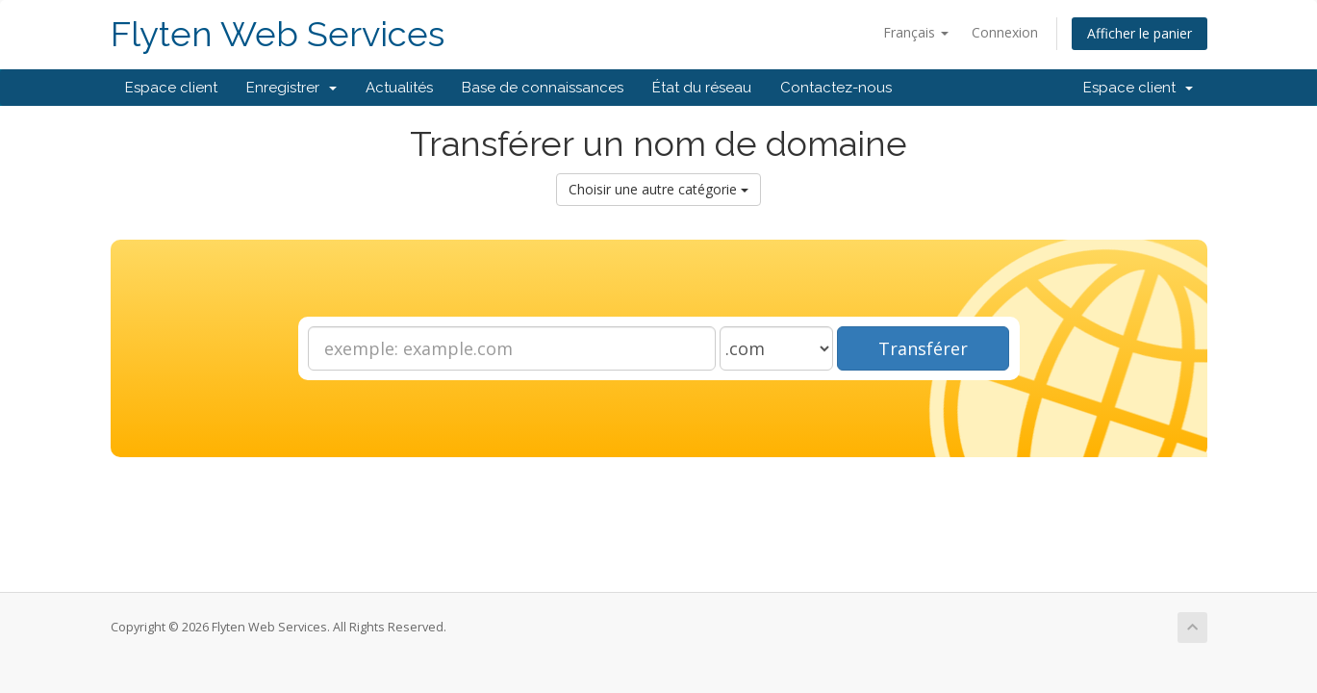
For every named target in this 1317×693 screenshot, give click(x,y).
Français (916, 32)
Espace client (171, 87)
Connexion (1005, 32)
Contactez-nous (836, 87)
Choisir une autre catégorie (658, 189)
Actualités (399, 87)
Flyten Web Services (277, 34)
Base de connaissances (542, 87)
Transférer (923, 348)
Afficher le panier (1139, 33)
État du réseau (701, 87)
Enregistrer (291, 87)
